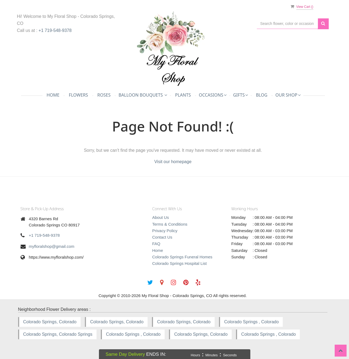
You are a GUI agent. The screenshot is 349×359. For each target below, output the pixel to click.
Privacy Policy (164, 230)
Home (52, 95)
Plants (183, 95)
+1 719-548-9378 (55, 30)
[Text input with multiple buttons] (287, 23)
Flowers (78, 95)
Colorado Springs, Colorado (50, 322)
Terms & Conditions (169, 224)
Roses (104, 95)
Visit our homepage (173, 161)
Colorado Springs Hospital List (179, 263)
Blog (262, 95)
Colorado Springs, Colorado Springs (57, 334)
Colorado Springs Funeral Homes (182, 257)
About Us (160, 217)
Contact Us (162, 237)
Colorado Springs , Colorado (251, 322)
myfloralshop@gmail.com (52, 246)
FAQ (156, 243)
